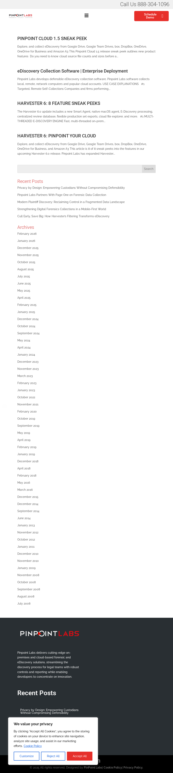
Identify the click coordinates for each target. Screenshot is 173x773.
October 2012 (26, 539)
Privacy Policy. (133, 767)
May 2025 (23, 290)
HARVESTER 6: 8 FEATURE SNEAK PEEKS (58, 103)
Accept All (80, 756)
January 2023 (26, 390)
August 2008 (25, 596)
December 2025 (28, 248)
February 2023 (27, 383)
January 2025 (26, 312)
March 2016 (25, 489)
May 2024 (23, 340)
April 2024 (24, 347)
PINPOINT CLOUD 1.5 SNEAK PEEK (52, 38)
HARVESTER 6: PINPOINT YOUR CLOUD (56, 135)
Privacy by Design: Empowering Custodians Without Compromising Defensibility (71, 187)
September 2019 (28, 425)
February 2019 (26, 447)
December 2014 (27, 504)
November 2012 (27, 532)
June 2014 (24, 518)
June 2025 (24, 283)
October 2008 (26, 582)
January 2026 (26, 240)
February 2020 (27, 411)
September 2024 (28, 333)
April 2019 (23, 440)
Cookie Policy (33, 746)
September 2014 (28, 511)
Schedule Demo (153, 16)
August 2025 (25, 269)
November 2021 (27, 404)
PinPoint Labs (93, 767)
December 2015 (27, 496)
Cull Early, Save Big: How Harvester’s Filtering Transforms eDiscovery (63, 216)
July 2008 (23, 603)
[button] (86, 16)
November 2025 (28, 255)
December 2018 (27, 461)
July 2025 (23, 276)
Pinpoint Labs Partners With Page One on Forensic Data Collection (61, 195)
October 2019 (26, 418)
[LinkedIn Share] (4, 387)
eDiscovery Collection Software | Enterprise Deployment (72, 71)
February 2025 (27, 304)
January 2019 (26, 454)
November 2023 (28, 368)
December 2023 (28, 361)
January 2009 (26, 568)
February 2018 (26, 475)
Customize (27, 756)
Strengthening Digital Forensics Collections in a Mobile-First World (61, 209)
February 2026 (27, 233)
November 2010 (28, 560)
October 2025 (26, 262)
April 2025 (24, 297)
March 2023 (25, 376)
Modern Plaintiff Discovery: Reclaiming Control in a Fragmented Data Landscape (71, 202)
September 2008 (28, 589)
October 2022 (26, 397)
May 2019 (23, 432)
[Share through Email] (4, 397)
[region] (53, 741)
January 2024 (26, 354)
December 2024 (28, 319)
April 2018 (23, 468)
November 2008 (28, 575)
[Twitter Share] (4, 378)
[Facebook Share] (4, 368)
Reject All (53, 756)
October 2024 (26, 326)
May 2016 (23, 482)
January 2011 (25, 546)
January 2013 (26, 525)
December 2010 (28, 553)
